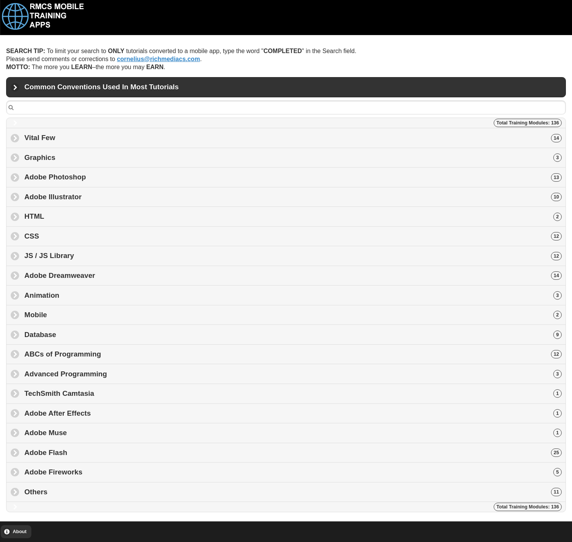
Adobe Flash (293, 452)
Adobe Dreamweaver (293, 275)
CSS (293, 236)
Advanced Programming (293, 373)
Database (293, 334)
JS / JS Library (293, 255)
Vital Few (293, 137)
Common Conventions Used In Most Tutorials (101, 90)
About (19, 531)
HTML (293, 216)
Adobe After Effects (293, 413)
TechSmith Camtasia (293, 393)
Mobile (293, 314)
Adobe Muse (293, 432)
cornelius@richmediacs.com (158, 59)
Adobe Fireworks (293, 472)
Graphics (293, 157)
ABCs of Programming (293, 354)
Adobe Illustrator (293, 196)
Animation (293, 295)
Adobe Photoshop (293, 177)
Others (293, 491)
